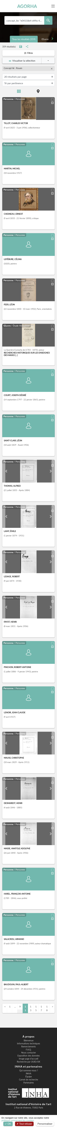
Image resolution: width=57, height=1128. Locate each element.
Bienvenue (28, 1040)
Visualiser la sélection (22, 60)
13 (30, 1008)
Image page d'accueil (28, 1058)
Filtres (28, 53)
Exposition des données (28, 1055)
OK (8, 1124)
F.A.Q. (28, 1049)
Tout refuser (24, 1124)
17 (41, 1008)
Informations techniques (28, 1043)
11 (25, 1008)
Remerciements (28, 1046)
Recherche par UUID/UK (28, 1062)
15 (36, 1008)
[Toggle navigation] (53, 6)
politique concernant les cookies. (18, 1120)
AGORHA (27, 6)
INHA (28, 1073)
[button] (6, 471)
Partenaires (28, 1082)
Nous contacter (28, 1052)
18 (47, 1008)
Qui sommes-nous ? (28, 1070)
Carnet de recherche (28, 1079)
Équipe (28, 1076)
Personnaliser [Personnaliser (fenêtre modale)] (45, 1124)
